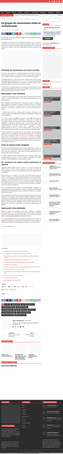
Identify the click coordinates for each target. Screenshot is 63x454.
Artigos (14, 12)
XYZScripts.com (37, 453)
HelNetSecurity (11, 226)
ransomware (31, 309)
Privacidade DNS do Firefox (10, 277)
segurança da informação (8, 312)
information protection (8, 306)
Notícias (8, 12)
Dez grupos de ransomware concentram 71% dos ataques (55, 167)
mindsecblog (13, 29)
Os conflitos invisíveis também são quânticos (54, 195)
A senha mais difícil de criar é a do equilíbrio (54, 220)
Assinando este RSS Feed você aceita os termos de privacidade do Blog (52, 35)
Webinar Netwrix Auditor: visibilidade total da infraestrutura (50, 113)
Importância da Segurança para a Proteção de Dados (51, 156)
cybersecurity (30, 304)
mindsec (24, 309)
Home (2, 12)
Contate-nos (51, 12)
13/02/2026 (47, 115)
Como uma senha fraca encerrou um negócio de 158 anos (54, 419)
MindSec (58, 12)
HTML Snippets (26, 453)
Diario (23, 407)
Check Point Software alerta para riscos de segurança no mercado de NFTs (22, 266)
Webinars (46, 87)
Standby (23, 425)
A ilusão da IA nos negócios (10, 264)
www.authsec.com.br (7, 314)
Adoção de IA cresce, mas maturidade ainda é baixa (55, 174)
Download (43, 12)
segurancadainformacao (24, 312)
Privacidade (54, 43)
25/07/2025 (47, 144)
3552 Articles (28, 320)
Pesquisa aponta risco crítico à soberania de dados (16, 251)
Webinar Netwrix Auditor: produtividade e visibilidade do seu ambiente (51, 141)
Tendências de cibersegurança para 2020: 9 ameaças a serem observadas (20, 357)
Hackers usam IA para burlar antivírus (13, 275)
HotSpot (23, 411)
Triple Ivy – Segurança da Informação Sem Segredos (50, 127)
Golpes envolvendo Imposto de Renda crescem (55, 188)
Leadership (26, 12)
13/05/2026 (52, 169)
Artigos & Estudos (49, 162)
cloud (23, 304)
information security (22, 306)
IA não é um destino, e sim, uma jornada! (14, 269)
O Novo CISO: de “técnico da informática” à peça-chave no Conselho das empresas (55, 203)
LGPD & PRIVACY (34, 12)
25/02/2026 (47, 101)
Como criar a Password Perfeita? (6, 355)
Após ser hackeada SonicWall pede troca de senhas (16, 259)
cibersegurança (15, 304)
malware (17, 309)
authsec (7, 304)
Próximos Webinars (26, 423)
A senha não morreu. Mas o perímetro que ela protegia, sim (55, 212)
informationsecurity (7, 309)
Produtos (24, 420)
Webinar (20, 12)
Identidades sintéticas (54, 180)
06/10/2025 (5, 29)
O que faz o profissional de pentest (33, 356)
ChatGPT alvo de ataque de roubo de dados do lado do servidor (19, 262)
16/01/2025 (47, 158)
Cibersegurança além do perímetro (12, 280)
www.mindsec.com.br (20, 314)
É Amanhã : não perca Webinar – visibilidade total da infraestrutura (51, 99)
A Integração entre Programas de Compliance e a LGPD (17, 253)
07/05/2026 (52, 215)
